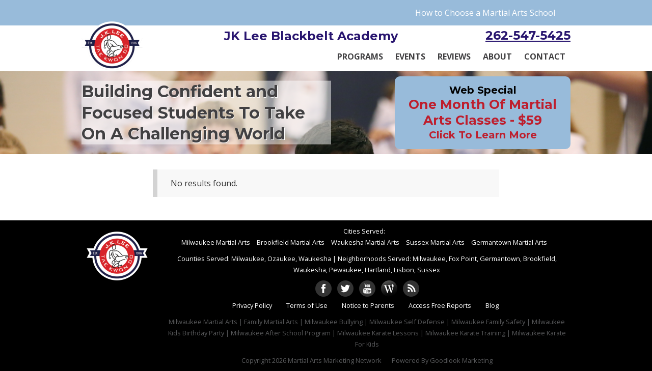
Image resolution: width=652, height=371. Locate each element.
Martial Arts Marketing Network (335, 360)
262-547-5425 (527, 35)
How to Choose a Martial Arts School (485, 12)
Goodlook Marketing (461, 360)
